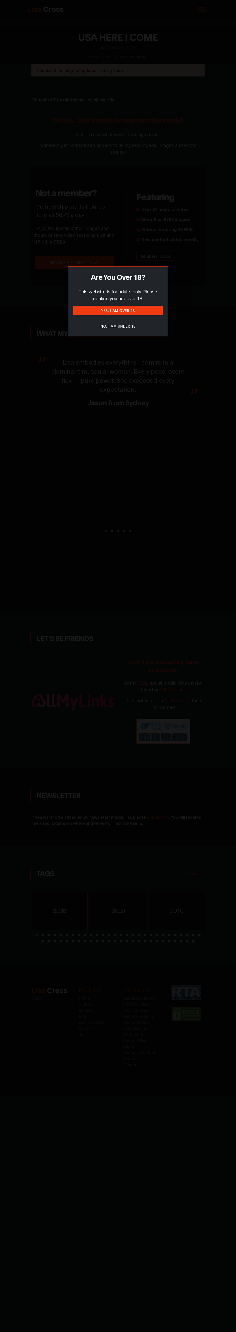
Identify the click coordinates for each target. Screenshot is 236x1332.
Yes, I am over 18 (118, 310)
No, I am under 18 (118, 326)
